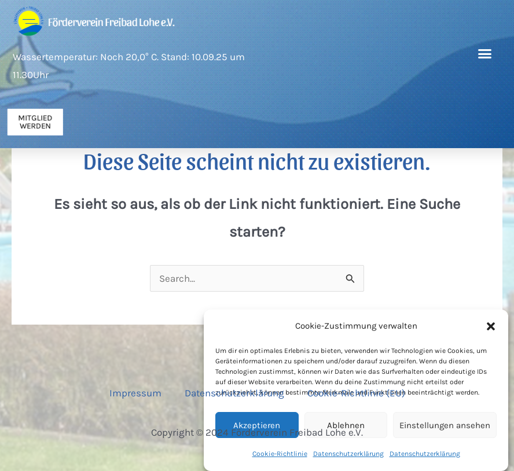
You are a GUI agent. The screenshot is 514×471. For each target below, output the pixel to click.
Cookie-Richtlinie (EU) (356, 393)
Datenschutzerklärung (234, 393)
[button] (491, 327)
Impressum (135, 393)
